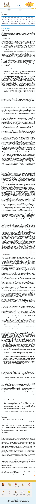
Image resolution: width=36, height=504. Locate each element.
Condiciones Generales (21, 499)
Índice (3, 24)
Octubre (3, 22)
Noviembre (3, 23)
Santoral (31, 480)
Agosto (3, 21)
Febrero (3, 17)
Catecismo (22, 480)
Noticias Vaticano (26, 480)
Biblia (19, 480)
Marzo (3, 18)
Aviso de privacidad (14, 499)
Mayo (3, 19)
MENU (33, 8)
